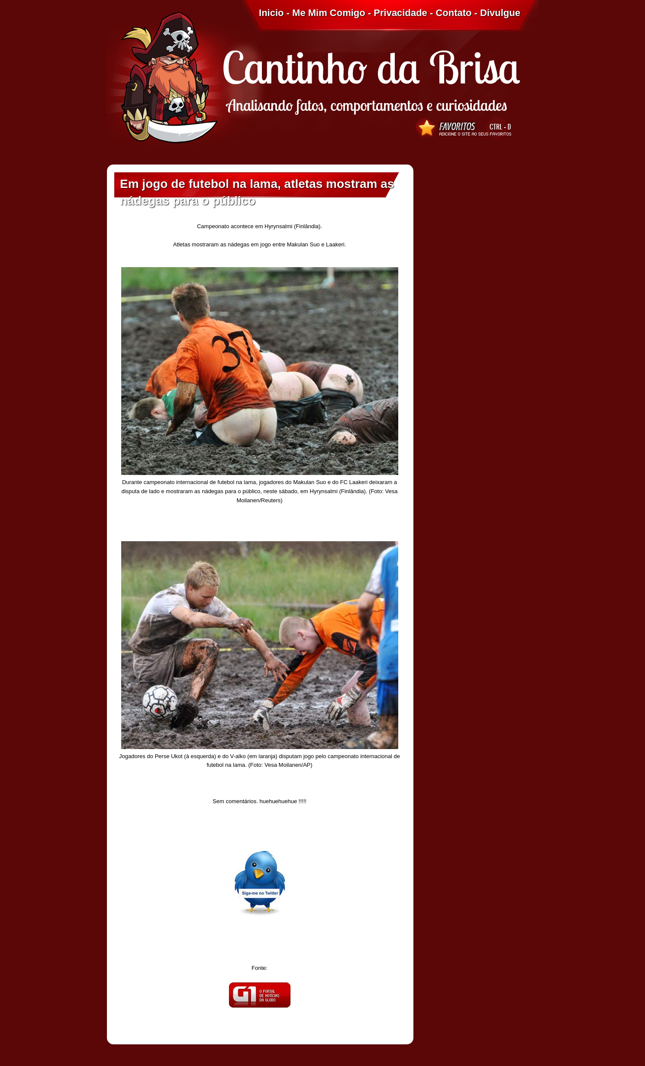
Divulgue (500, 12)
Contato (453, 12)
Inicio (271, 12)
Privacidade (400, 12)
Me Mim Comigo (328, 12)
